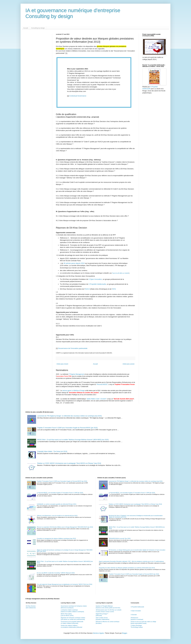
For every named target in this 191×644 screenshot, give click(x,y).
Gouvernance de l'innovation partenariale (72, 348)
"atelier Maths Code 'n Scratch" (96, 399)
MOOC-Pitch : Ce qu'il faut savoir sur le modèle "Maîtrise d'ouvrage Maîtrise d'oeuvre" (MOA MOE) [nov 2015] (73, 440)
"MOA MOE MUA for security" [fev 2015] (119, 538)
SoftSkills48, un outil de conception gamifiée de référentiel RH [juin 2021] (56, 504)
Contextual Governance (77, 96)
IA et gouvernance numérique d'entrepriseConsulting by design (72, 13)
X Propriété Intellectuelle (97, 284)
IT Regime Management (76, 374)
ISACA (87, 289)
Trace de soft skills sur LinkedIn (120, 273)
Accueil (25, 28)
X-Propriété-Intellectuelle (137, 607)
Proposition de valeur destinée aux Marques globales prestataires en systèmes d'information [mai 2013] (127, 567)
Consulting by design (38, 28)
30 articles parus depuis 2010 (74, 263)
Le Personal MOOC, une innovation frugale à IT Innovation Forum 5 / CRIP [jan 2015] (60, 492)
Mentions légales (98, 633)
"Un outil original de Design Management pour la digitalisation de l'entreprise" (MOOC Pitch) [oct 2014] (64, 584)
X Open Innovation (95, 279)
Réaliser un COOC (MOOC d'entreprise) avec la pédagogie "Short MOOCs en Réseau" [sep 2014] (69, 463)
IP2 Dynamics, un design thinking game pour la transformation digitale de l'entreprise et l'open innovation (137, 550)
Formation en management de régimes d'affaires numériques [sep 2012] (56, 538)
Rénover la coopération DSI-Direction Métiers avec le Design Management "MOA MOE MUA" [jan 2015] (65, 527)
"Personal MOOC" (102, 384)
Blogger (124, 633)
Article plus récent (62, 364)
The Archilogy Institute (137, 627)
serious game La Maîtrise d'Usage (73, 390)
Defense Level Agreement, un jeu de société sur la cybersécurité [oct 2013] (57, 515)
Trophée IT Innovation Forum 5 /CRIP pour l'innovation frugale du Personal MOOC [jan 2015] (67, 428)
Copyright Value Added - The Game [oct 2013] (52, 451)
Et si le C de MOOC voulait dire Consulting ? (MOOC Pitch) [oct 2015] (56, 573)
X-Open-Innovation (136, 610)
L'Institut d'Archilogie (136, 625)
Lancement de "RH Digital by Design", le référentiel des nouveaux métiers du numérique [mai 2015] (69, 416)
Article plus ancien (128, 364)
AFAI (114, 289)
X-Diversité (134, 614)
